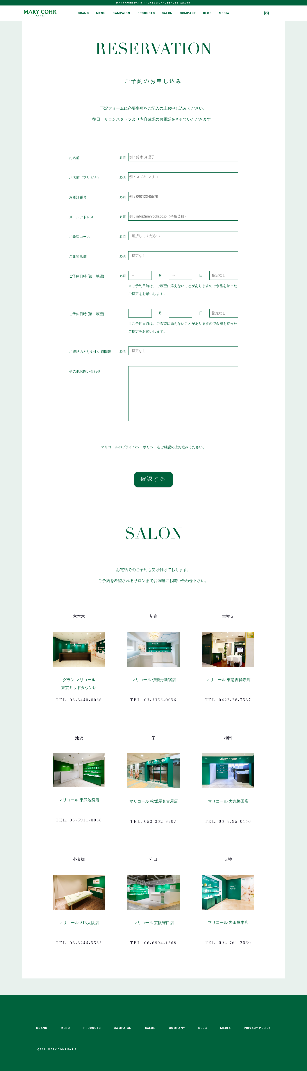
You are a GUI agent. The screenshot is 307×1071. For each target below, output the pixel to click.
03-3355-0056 (160, 700)
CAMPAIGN (121, 13)
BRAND (83, 13)
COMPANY (188, 13)
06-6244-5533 (86, 943)
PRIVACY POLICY (257, 1028)
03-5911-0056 (86, 821)
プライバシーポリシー (139, 447)
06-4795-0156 (235, 822)
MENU (100, 13)
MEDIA (224, 13)
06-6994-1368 (160, 943)
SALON (167, 13)
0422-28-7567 (235, 700)
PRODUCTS (146, 13)
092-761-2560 (235, 943)
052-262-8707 (160, 822)
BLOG (207, 13)
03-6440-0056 (86, 700)
